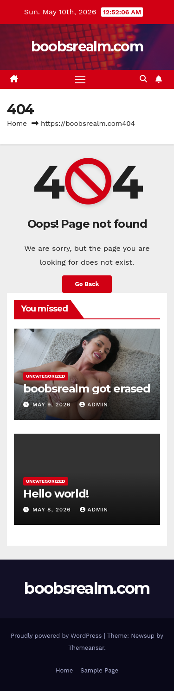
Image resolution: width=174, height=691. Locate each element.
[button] (143, 79)
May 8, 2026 (52, 509)
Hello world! (56, 493)
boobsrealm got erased (86, 388)
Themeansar (86, 647)
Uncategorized (45, 376)
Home (17, 123)
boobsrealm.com (87, 46)
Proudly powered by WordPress (57, 635)
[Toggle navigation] (80, 79)
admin (93, 404)
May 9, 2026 (52, 404)
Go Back (87, 283)
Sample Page (99, 670)
